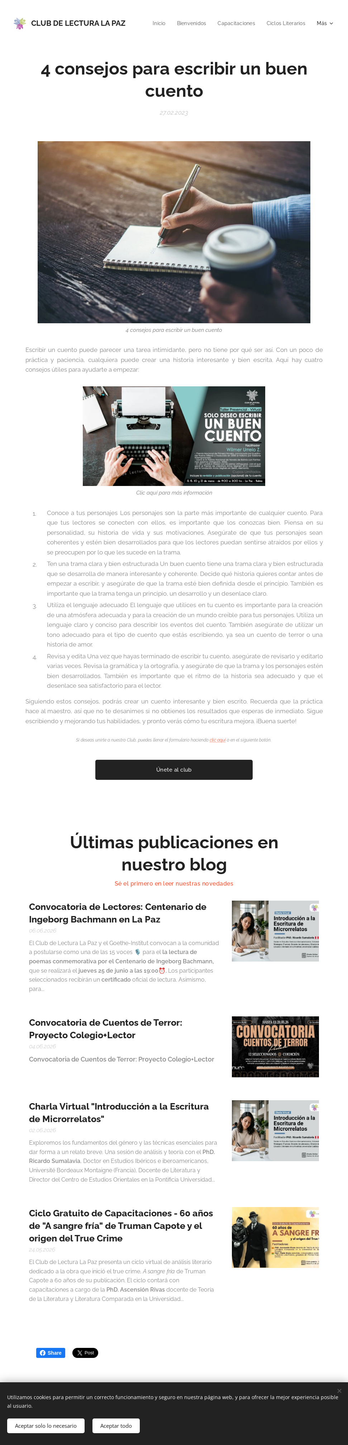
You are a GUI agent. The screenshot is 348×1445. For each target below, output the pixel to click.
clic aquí (218, 740)
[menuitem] (206, 23)
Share (51, 1353)
